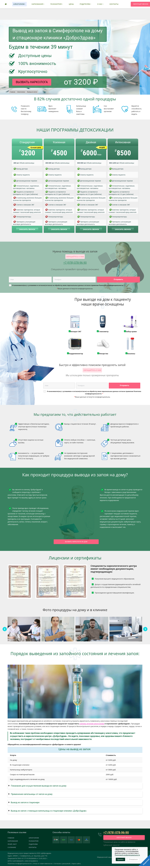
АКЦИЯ (102, 147)
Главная (11, 838)
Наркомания (13, 841)
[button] (75, 786)
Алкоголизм (34, 838)
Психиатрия (33, 841)
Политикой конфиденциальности (127, 855)
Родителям (33, 844)
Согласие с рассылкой (62, 863)
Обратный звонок (124, 837)
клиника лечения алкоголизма (92, 724)
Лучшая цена (35, 147)
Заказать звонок (27, 229)
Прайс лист (12, 844)
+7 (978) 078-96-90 (91, 4)
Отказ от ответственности (42, 863)
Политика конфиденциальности (19, 863)
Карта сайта (76, 863)
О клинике (12, 847)
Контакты (32, 847)
